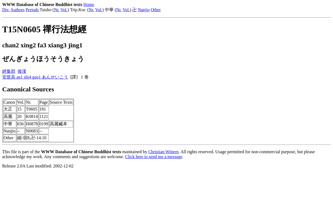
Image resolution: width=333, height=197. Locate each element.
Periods (32, 9)
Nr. (56, 9)
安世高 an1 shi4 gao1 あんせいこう (35, 77)
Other (156, 9)
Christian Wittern (163, 151)
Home (88, 4)
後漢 (22, 71)
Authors (17, 9)
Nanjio (144, 9)
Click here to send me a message (153, 156)
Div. (6, 9)
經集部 (8, 71)
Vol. (64, 9)
